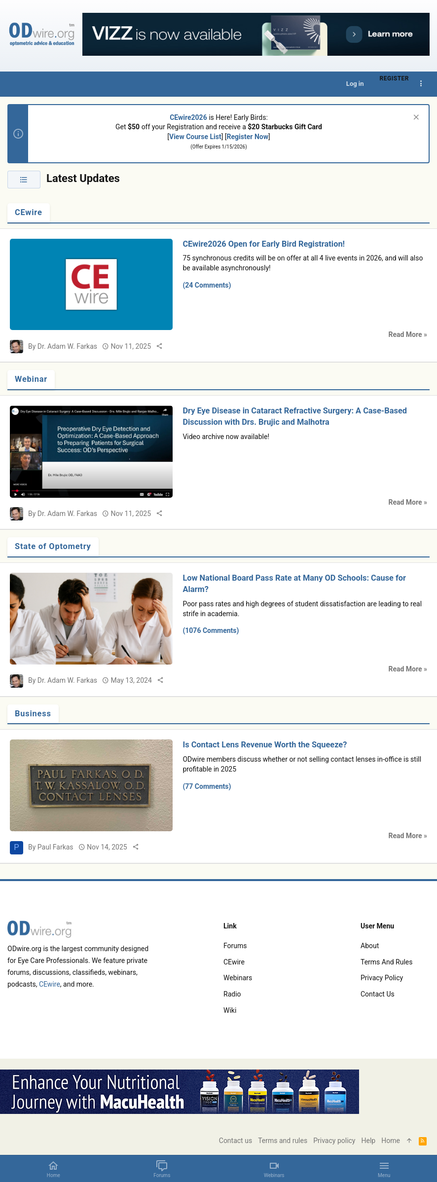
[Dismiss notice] (415, 118)
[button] (384, 1168)
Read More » (407, 334)
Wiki (229, 1010)
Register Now (247, 137)
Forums (235, 946)
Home (390, 1141)
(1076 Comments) (210, 630)
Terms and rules (386, 962)
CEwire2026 (188, 117)
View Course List (195, 137)
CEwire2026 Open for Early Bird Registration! (263, 244)
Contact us (378, 994)
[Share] (159, 346)
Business (33, 713)
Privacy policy (382, 978)
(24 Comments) (206, 285)
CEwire (28, 212)
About (370, 946)
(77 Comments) (206, 786)
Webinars (237, 978)
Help (369, 1141)
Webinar (31, 379)
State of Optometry (53, 546)
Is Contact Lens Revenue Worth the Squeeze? (264, 744)
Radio (232, 994)
